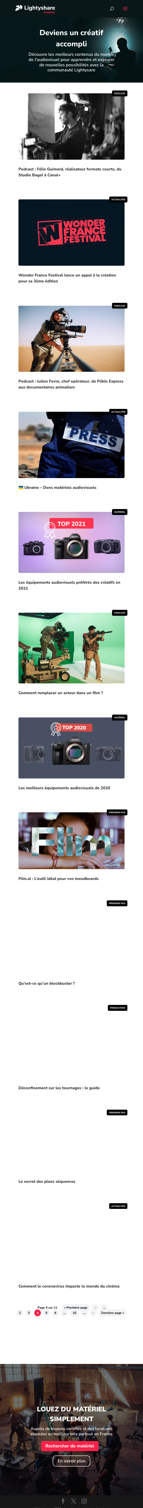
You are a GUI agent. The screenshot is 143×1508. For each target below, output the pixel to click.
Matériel (119, 512)
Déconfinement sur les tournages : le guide (59, 1088)
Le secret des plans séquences (46, 1181)
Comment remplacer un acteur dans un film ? (60, 692)
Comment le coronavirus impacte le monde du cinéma (68, 1286)
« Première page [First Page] (75, 1308)
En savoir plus (71, 1461)
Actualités (118, 199)
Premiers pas (117, 812)
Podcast (119, 93)
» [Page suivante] (93, 1313)
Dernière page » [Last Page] (112, 1313)
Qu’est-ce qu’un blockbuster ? (46, 983)
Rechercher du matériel (69, 1446)
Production (117, 1008)
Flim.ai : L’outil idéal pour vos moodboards (58, 878)
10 (74, 1313)
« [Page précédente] (95, 1308)
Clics (22, 1341)
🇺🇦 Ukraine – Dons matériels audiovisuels (57, 487)
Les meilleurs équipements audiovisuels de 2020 (64, 788)
